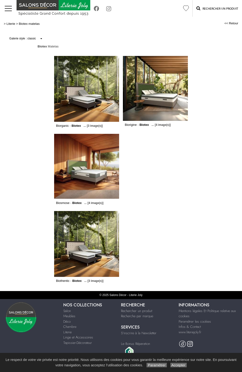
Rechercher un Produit (217, 8)
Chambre (69, 326)
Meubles (69, 316)
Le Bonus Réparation (135, 343)
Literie (11, 23)
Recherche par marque (137, 316)
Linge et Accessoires (78, 337)
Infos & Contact (190, 326)
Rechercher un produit (136, 310)
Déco (67, 321)
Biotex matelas (29, 23)
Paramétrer (156, 365)
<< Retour (231, 23)
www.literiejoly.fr (190, 332)
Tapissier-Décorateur (77, 342)
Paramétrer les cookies (195, 321)
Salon (67, 310)
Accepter (178, 365)
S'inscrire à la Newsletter (138, 333)
